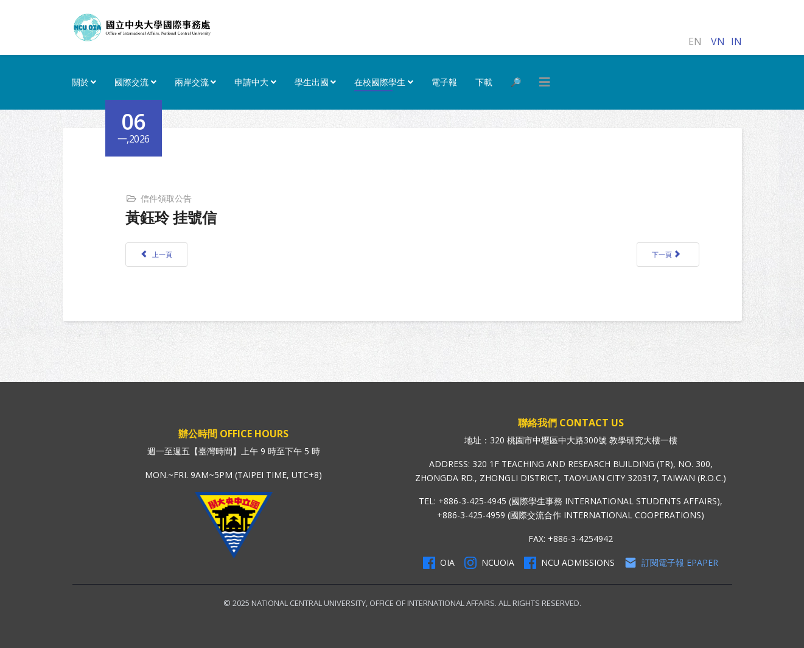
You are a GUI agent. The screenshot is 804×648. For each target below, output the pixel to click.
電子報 (444, 82)
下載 (483, 82)
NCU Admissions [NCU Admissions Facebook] (569, 563)
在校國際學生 (379, 82)
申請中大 (251, 82)
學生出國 (312, 82)
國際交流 (131, 82)
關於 (80, 82)
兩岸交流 (192, 82)
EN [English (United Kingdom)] (695, 41)
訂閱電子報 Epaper (671, 563)
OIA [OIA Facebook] (439, 563)
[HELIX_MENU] (544, 82)
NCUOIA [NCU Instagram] (489, 563)
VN (718, 41)
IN (736, 41)
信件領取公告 (166, 198)
